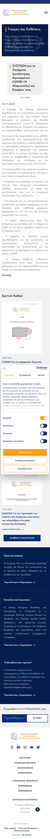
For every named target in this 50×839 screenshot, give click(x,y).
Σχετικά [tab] (41, 375)
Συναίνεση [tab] (9, 375)
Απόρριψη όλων (25, 469)
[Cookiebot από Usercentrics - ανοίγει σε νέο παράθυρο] (36, 368)
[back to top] (37, 809)
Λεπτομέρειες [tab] (25, 375)
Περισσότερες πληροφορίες (18, 582)
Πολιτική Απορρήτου (28, 828)
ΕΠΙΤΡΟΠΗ (25, 758)
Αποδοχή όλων (25, 452)
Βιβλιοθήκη (25, 809)
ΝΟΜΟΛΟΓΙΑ (25, 791)
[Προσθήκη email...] (14, 718)
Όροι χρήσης (10, 828)
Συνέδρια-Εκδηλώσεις (25, 805)
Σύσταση (6, 275)
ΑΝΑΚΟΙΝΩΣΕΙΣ (25, 768)
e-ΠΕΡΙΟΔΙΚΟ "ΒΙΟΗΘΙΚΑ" (25, 781)
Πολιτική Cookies (21, 831)
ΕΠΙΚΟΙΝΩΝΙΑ (25, 773)
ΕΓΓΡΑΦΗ (37, 718)
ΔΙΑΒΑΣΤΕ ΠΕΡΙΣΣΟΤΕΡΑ (11, 529)
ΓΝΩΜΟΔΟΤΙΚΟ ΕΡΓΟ (25, 763)
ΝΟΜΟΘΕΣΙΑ (25, 786)
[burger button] (46, 12)
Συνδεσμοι (25, 812)
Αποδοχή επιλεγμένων (25, 460)
